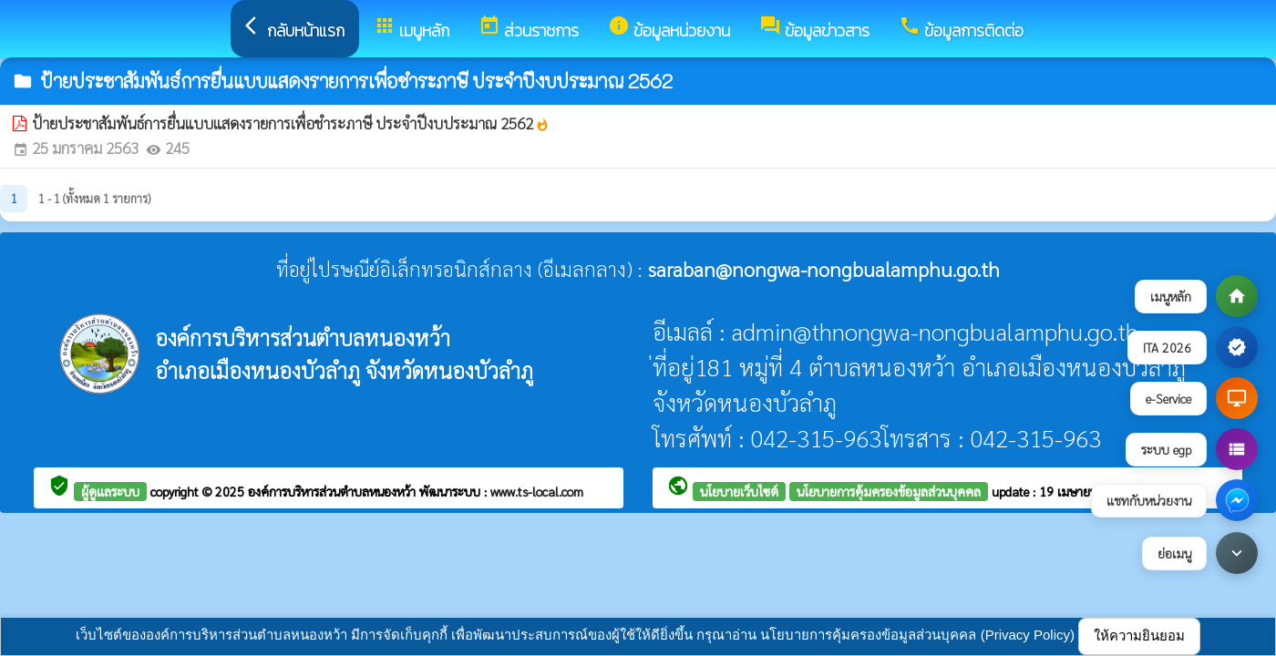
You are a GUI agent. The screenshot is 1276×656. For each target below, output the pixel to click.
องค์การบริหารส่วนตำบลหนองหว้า (333, 491)
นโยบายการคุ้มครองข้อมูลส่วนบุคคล (889, 491)
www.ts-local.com (536, 491)
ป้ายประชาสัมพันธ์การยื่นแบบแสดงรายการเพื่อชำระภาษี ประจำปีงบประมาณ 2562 (291, 123)
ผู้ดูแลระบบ (110, 491)
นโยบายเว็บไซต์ (739, 491)
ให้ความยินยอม (1139, 635)
